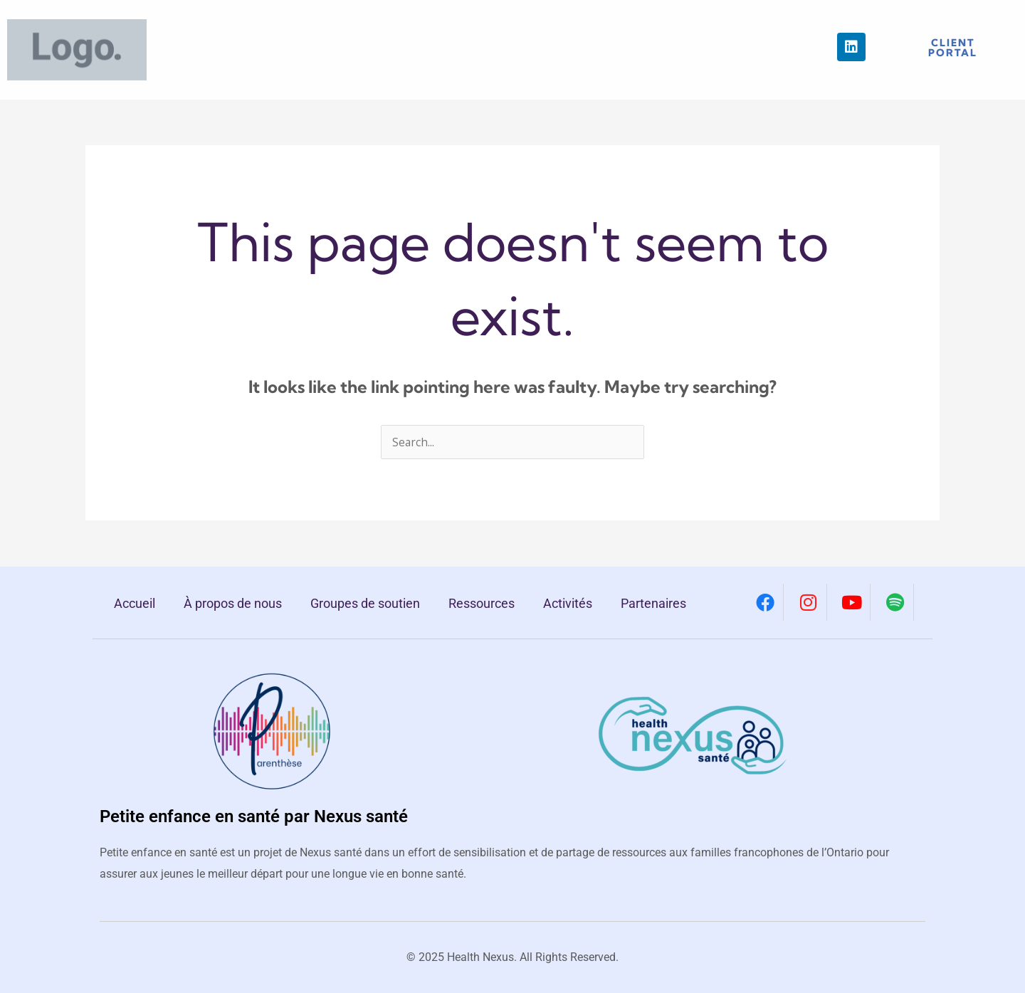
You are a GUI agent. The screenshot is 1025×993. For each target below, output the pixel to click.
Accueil (134, 603)
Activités (567, 603)
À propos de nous (233, 603)
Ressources (481, 603)
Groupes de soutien (365, 603)
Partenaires (653, 603)
